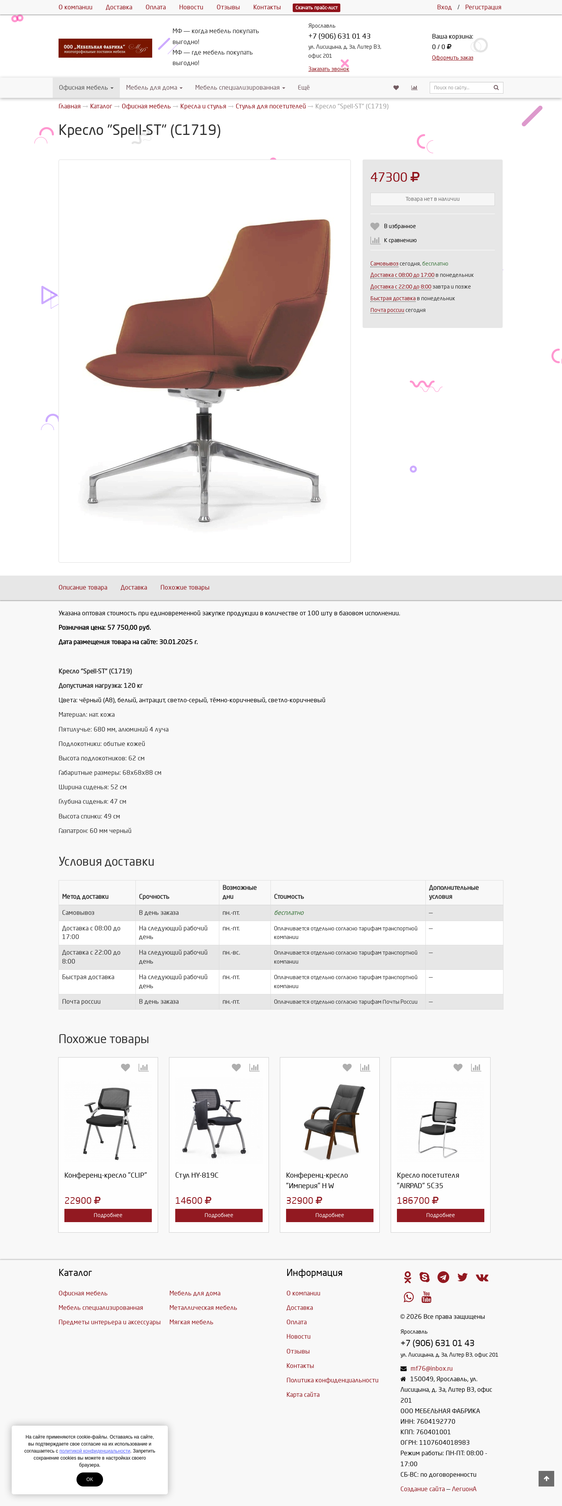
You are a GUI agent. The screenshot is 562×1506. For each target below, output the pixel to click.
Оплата (156, 7)
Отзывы (228, 7)
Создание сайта (422, 1489)
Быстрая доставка (393, 298)
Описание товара (83, 587)
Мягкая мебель (191, 1322)
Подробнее (108, 1215)
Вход (444, 7)
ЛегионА (464, 1489)
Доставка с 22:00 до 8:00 (400, 287)
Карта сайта (303, 1394)
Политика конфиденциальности (332, 1380)
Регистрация (483, 7)
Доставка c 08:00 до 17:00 (402, 275)
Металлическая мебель (203, 1307)
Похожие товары (185, 587)
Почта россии (387, 310)
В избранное (400, 226)
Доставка (119, 7)
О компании (75, 7)
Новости (191, 7)
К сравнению (400, 240)
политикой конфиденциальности (94, 1451)
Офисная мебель (86, 87)
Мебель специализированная (240, 87)
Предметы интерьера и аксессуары (110, 1322)
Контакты (267, 7)
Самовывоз (384, 264)
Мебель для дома (154, 87)
